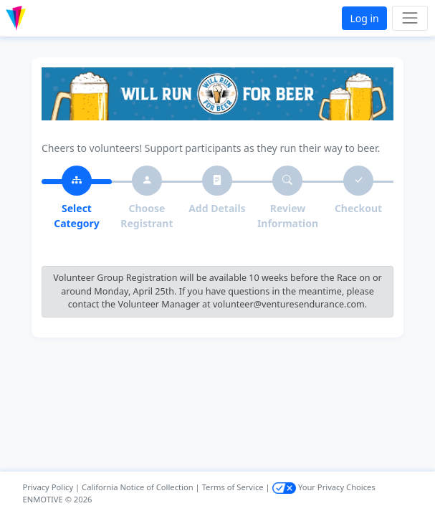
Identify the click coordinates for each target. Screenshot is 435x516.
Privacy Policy (48, 487)
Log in (364, 18)
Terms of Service (233, 487)
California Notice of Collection (137, 487)
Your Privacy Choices (324, 487)
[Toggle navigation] (409, 18)
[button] (46, 18)
